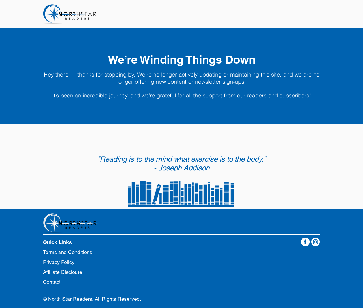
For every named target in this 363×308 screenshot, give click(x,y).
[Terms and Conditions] (70, 252)
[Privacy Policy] (66, 262)
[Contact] (66, 282)
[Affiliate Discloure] (66, 272)
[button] (61, 242)
